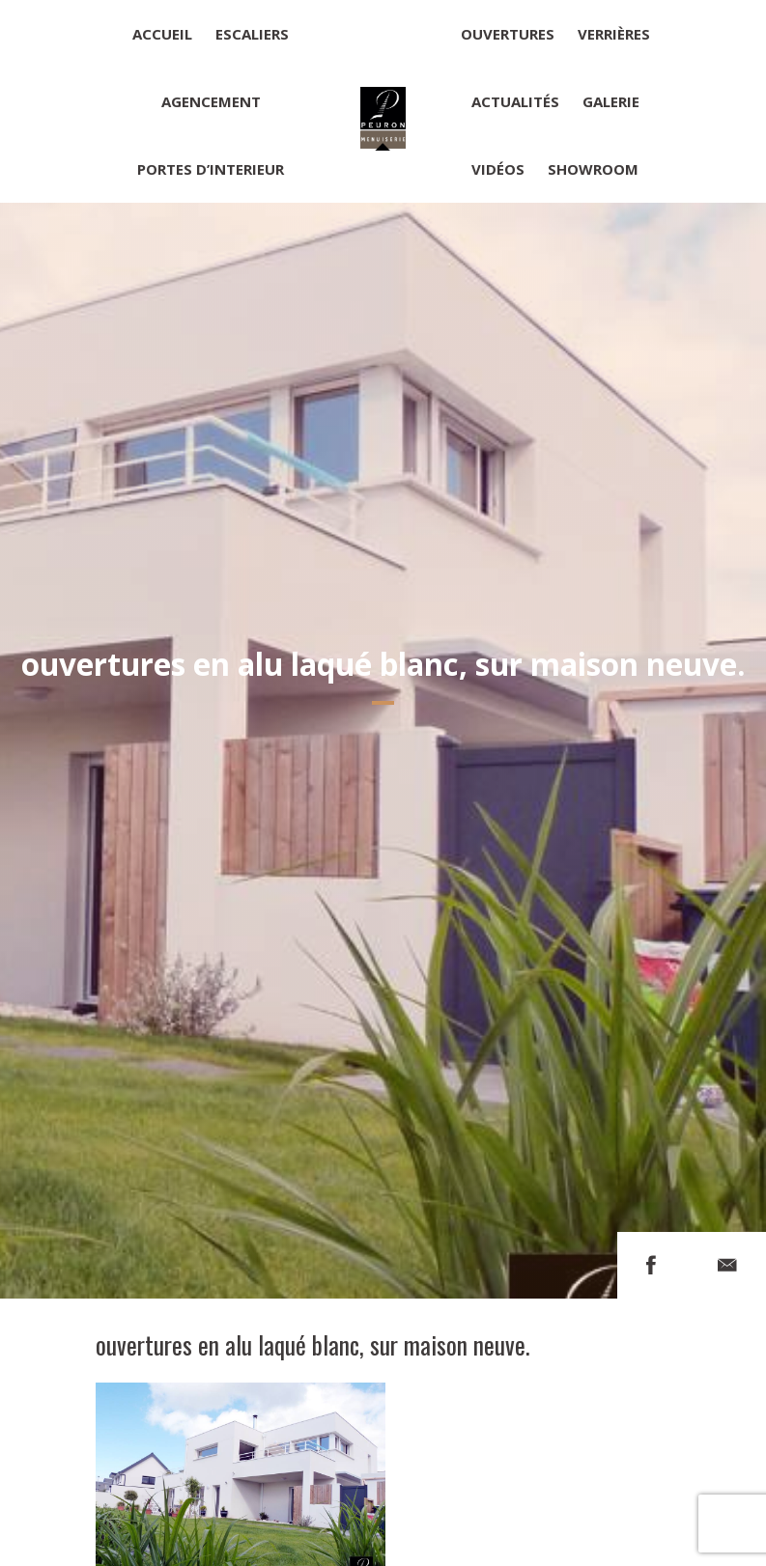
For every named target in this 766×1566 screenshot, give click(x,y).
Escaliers (252, 33)
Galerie (610, 101)
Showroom (593, 169)
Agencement (211, 101)
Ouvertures (507, 33)
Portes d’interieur (210, 169)
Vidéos (498, 169)
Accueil (162, 33)
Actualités (515, 101)
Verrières (614, 33)
